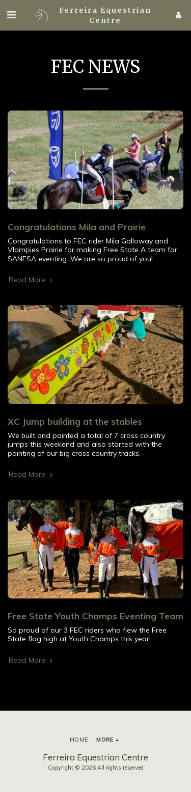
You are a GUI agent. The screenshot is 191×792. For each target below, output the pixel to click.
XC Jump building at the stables (75, 421)
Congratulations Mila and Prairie (77, 226)
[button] (11, 14)
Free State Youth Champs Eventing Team (95, 615)
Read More (31, 280)
